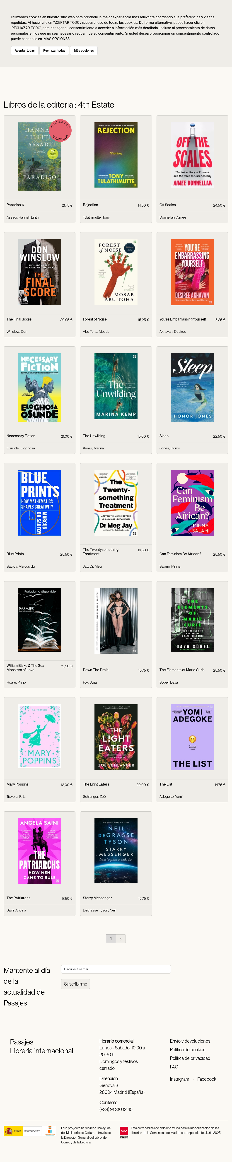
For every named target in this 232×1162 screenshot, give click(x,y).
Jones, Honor (170, 448)
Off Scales (168, 205)
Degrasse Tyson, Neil (99, 910)
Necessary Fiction (21, 436)
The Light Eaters (96, 784)
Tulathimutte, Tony (96, 217)
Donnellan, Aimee (173, 217)
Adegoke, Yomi (171, 796)
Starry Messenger (97, 898)
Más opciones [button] (84, 50)
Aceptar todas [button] (25, 50)
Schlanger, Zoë (94, 796)
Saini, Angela (16, 910)
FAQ (174, 1067)
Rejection (90, 205)
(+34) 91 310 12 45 (116, 1109)
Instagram (179, 1079)
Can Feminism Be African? (180, 554)
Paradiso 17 (15, 205)
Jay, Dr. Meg (92, 566)
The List (166, 784)
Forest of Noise (95, 319)
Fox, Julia (90, 682)
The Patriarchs (18, 898)
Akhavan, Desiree (173, 331)
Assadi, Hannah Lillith (23, 217)
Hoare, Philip (16, 682)
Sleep (164, 436)
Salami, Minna (170, 566)
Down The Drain (96, 670)
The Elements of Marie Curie (182, 670)
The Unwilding (94, 436)
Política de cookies (187, 1049)
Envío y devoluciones (190, 1041)
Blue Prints (15, 554)
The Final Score (19, 319)
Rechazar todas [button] (54, 50)
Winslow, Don (17, 331)
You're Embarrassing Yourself (183, 319)
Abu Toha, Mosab (96, 331)
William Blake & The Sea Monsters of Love (25, 667)
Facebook (206, 1079)
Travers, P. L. (16, 796)
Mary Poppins (18, 784)
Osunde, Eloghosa (21, 448)
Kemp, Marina (93, 448)
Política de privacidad (190, 1058)
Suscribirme (75, 984)
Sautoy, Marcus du (21, 566)
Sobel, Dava (169, 682)
